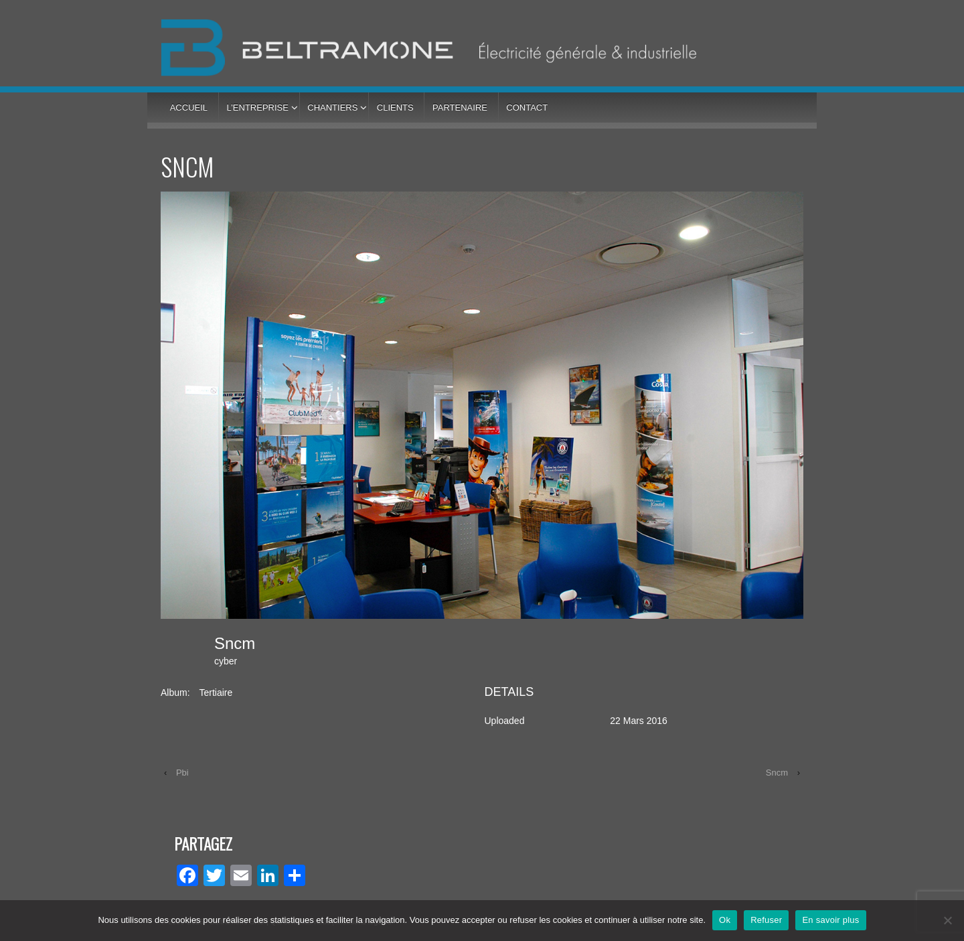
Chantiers (332, 107)
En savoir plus (830, 920)
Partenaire (459, 107)
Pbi (182, 773)
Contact (527, 107)
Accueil (189, 107)
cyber (225, 661)
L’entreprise (257, 107)
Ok (724, 920)
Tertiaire (215, 692)
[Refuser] (947, 920)
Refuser (766, 920)
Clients (395, 107)
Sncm (777, 773)
